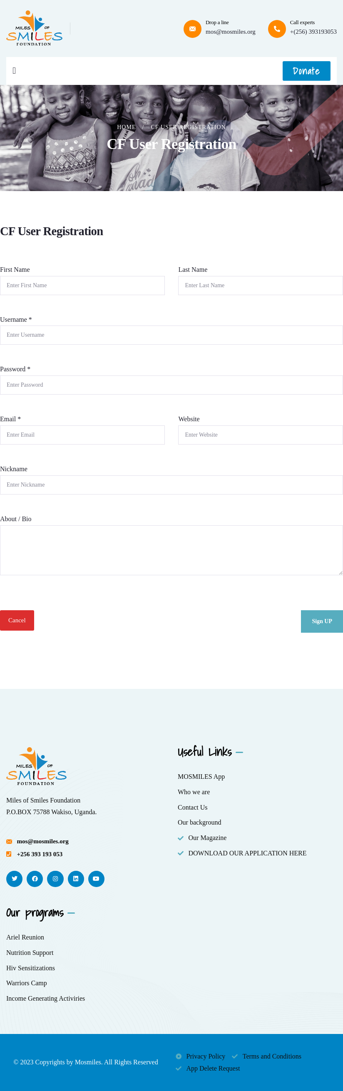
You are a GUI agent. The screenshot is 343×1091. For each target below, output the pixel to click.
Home (126, 127)
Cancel (17, 620)
